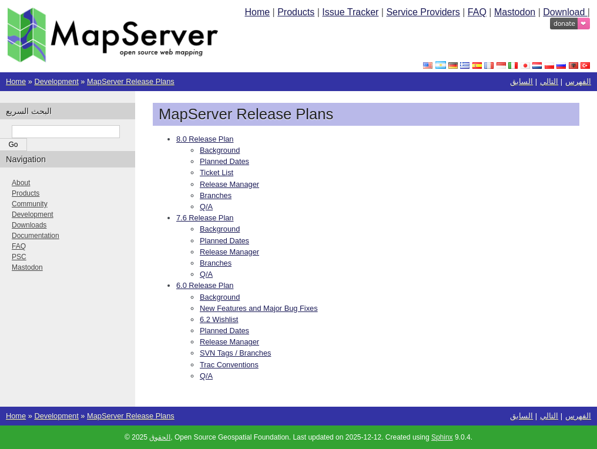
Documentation (35, 236)
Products (295, 12)
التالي (549, 81)
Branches (216, 195)
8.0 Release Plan (204, 139)
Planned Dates (224, 161)
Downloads (29, 225)
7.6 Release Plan (204, 217)
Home (257, 12)
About (21, 183)
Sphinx (442, 437)
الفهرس (578, 81)
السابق (521, 81)
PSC (19, 257)
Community (30, 204)
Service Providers (423, 12)
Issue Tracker (350, 12)
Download (565, 12)
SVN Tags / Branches (235, 353)
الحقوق (159, 437)
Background (220, 150)
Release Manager (229, 184)
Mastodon (514, 12)
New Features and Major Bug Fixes (259, 308)
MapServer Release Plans (131, 81)
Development (56, 81)
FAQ (477, 12)
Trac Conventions (229, 364)
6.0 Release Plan (204, 285)
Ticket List (216, 172)
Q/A (206, 206)
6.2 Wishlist (219, 319)
